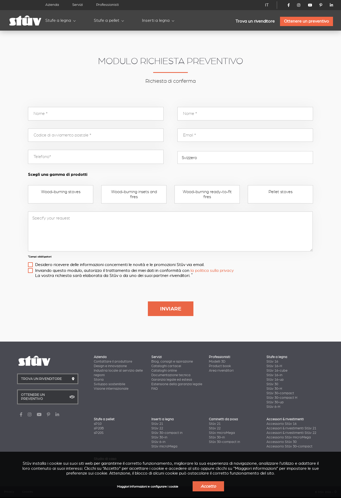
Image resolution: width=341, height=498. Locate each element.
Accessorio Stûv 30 (281, 442)
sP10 (98, 424)
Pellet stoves (281, 191)
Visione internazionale (111, 389)
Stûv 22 (157, 428)
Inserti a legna (156, 20)
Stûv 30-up (275, 402)
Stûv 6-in (158, 442)
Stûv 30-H (274, 389)
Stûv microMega (164, 446)
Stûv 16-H (274, 366)
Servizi (77, 5)
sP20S (99, 433)
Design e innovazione (110, 366)
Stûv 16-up (275, 379)
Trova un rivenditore (255, 21)
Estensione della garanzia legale (176, 384)
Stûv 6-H (273, 407)
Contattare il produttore (113, 361)
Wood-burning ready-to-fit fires (207, 194)
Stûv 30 (272, 384)
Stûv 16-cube (276, 370)
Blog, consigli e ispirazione (172, 361)
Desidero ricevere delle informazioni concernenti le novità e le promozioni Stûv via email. (119, 264)
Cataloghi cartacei (166, 366)
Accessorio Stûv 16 (281, 424)
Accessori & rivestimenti (285, 419)
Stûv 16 (272, 361)
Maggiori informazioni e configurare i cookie (147, 486)
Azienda (52, 5)
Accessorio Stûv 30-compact (289, 446)
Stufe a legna (58, 20)
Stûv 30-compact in (166, 433)
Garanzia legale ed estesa (171, 379)
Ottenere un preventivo (306, 21)
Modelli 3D (217, 361)
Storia (99, 379)
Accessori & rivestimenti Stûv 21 (291, 428)
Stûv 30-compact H (281, 398)
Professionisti (107, 5)
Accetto (208, 486)
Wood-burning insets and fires (134, 194)
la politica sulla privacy (212, 270)
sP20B (99, 428)
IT (267, 5)
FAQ (154, 389)
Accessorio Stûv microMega (288, 437)
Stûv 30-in (159, 437)
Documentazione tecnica (170, 375)
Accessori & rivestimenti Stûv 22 (291, 433)
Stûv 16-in (274, 375)
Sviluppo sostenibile (109, 384)
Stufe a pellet (106, 20)
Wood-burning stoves (60, 191)
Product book (220, 366)
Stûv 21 (157, 424)
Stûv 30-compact (280, 393)
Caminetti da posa (223, 419)
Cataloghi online (164, 370)
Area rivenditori (221, 370)
